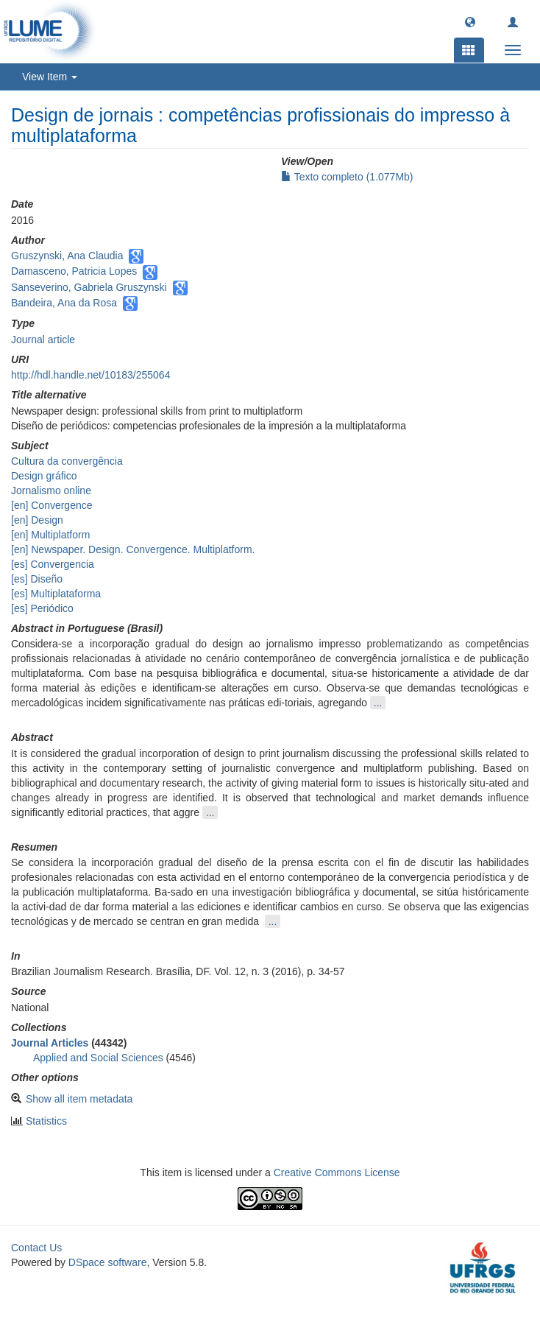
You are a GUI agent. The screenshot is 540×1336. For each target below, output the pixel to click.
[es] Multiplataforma (56, 594)
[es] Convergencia (52, 564)
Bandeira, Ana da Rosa (64, 303)
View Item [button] (49, 76)
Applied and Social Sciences (98, 1057)
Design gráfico (44, 476)
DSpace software (107, 1262)
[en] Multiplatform (50, 535)
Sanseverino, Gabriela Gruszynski (89, 287)
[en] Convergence (52, 505)
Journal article (43, 339)
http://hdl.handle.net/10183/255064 (90, 375)
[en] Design (37, 520)
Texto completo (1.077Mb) (347, 177)
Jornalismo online (51, 490)
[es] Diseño (37, 579)
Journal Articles (49, 1043)
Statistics (46, 1121)
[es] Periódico (42, 608)
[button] (470, 21)
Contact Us (36, 1248)
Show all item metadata (79, 1099)
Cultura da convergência (67, 461)
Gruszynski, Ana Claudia (67, 255)
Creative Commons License (337, 1172)
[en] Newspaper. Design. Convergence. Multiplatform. (133, 549)
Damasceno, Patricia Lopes (74, 271)
